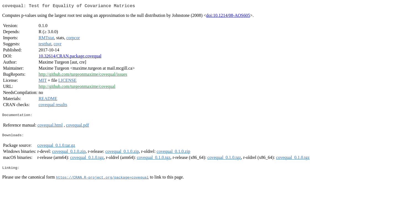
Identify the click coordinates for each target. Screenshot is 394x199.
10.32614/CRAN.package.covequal (69, 57)
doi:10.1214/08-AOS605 (228, 16)
